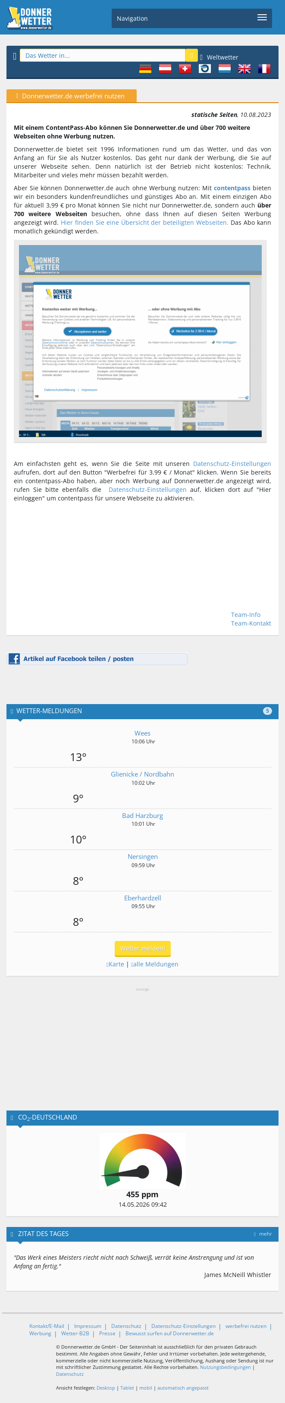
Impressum (87, 1326)
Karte (115, 964)
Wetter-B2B (75, 1333)
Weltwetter (219, 57)
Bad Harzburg (142, 815)
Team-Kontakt (251, 623)
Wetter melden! (142, 948)
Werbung (40, 1333)
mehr (263, 1233)
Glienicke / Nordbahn (142, 774)
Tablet (127, 1387)
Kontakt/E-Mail (46, 1326)
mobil (145, 1387)
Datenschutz (126, 1326)
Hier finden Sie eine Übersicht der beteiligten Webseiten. (145, 222)
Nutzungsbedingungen (225, 1367)
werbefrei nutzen (245, 1326)
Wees (142, 733)
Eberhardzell (142, 897)
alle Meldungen (155, 964)
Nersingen (143, 856)
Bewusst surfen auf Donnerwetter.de (169, 1333)
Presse (107, 1333)
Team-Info (245, 614)
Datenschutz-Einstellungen (232, 463)
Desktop (106, 1387)
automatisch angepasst (183, 1387)
